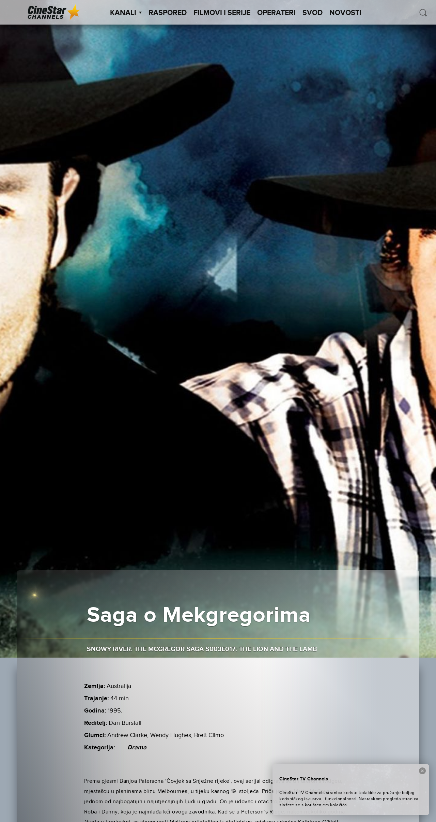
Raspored (168, 13)
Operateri (276, 13)
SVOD (312, 13)
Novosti (345, 13)
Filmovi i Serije (221, 13)
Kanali (126, 13)
